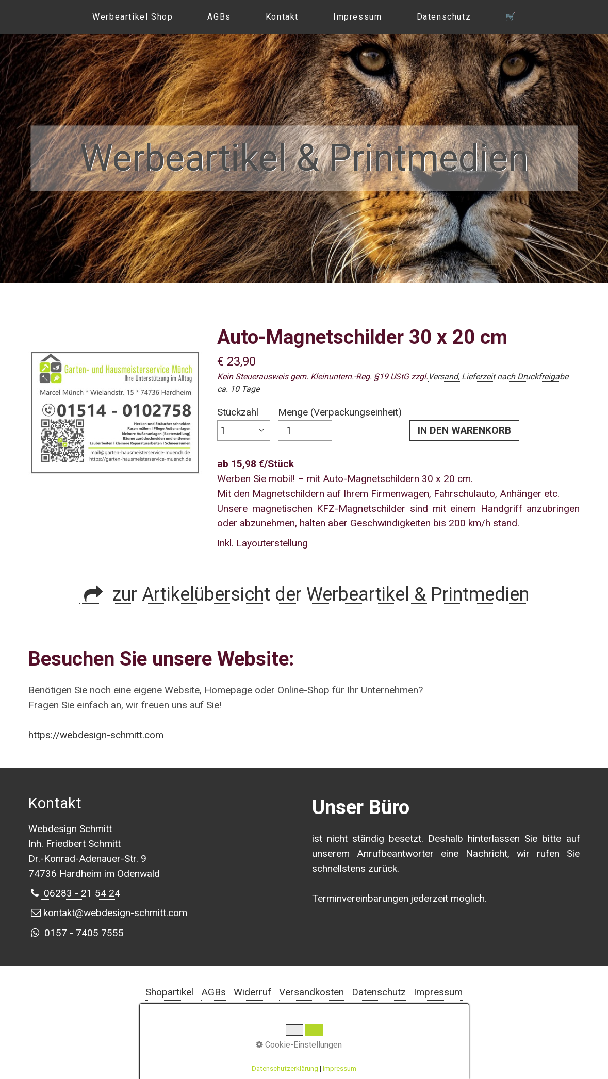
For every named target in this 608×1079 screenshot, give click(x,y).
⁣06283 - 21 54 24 (82, 893)
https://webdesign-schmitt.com (95, 735)
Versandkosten (311, 992)
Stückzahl (243, 423)
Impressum (357, 17)
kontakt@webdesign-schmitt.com (115, 913)
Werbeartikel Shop (132, 17)
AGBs (219, 17)
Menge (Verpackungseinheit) (340, 423)
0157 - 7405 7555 (84, 933)
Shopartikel (169, 992)
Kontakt (282, 17)
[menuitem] (132, 17)
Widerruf (252, 992)
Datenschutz (444, 17)
